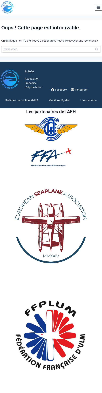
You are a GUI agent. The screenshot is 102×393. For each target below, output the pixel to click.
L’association (88, 100)
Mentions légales (59, 100)
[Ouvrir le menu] (98, 7)
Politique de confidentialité (21, 100)
